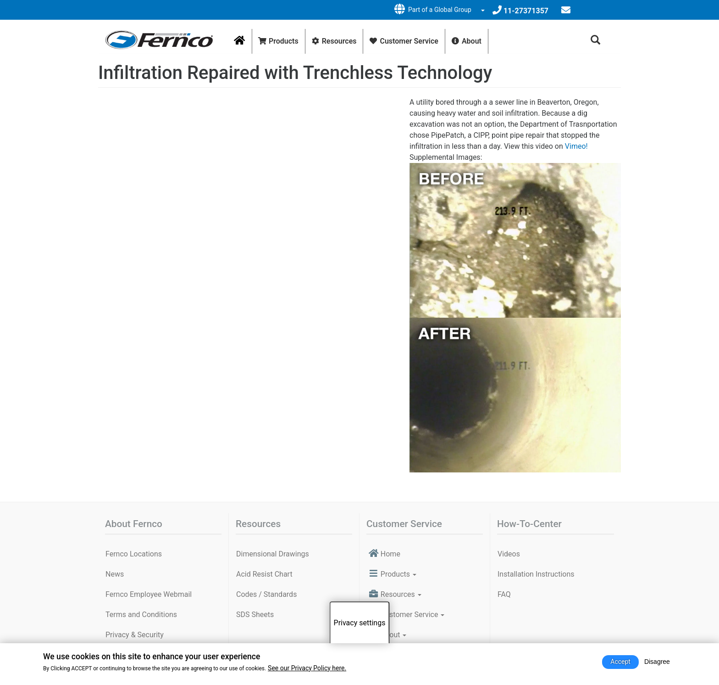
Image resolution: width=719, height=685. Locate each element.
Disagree (657, 661)
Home (243, 45)
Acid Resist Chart (264, 574)
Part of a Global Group (432, 9)
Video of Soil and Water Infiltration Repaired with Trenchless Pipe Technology (248, 184)
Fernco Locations (133, 554)
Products (278, 41)
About (466, 41)
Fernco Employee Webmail (148, 594)
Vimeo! (576, 146)
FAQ (504, 594)
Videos (509, 554)
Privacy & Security (134, 634)
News (114, 574)
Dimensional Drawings (272, 554)
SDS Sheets (255, 614)
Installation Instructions (536, 574)
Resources (334, 41)
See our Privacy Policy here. (307, 668)
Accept (620, 661)
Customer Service (403, 41)
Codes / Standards (266, 594)
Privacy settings (360, 622)
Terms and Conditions (141, 614)
